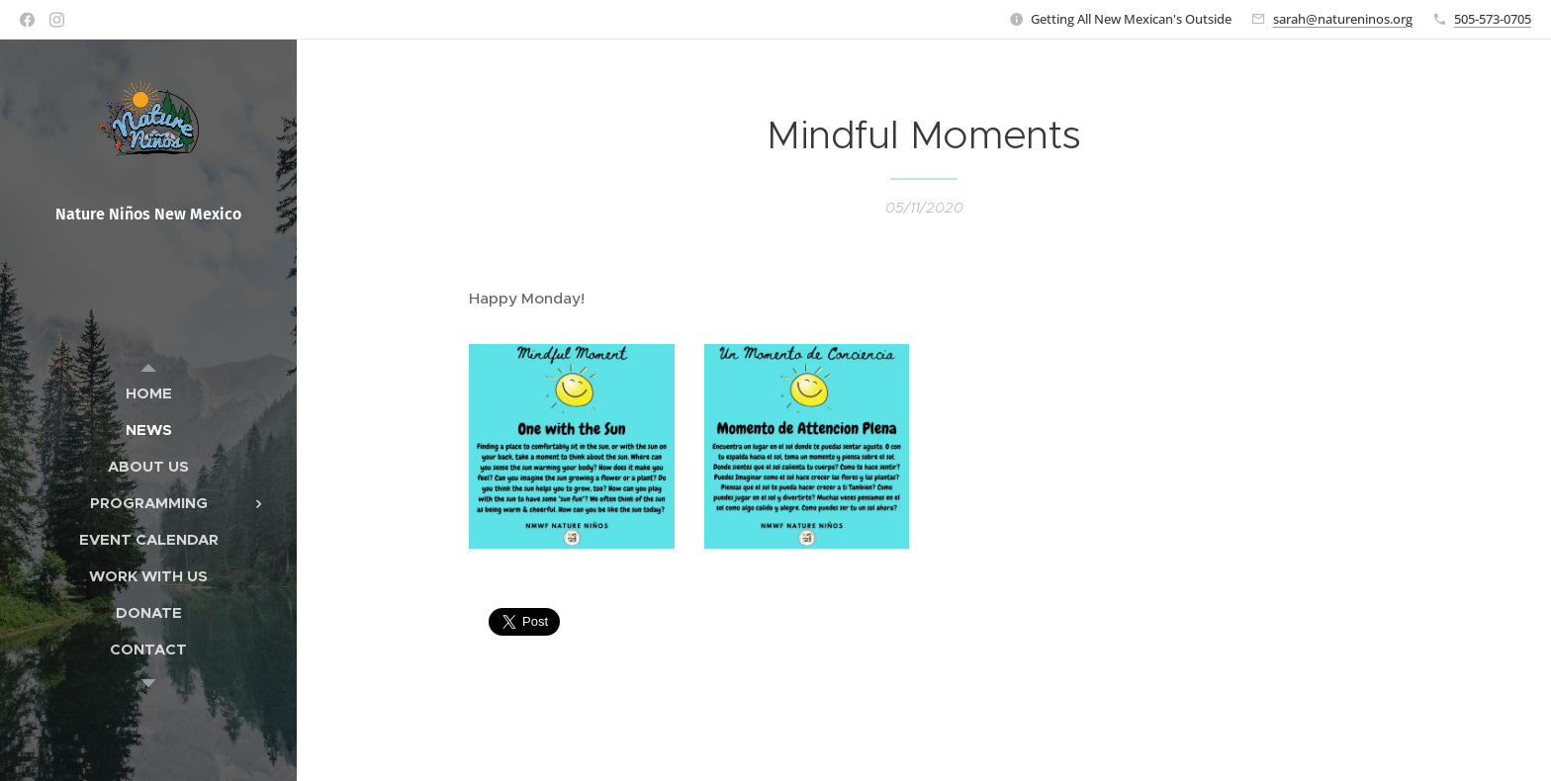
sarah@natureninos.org (1343, 19)
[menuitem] (148, 393)
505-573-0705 (1492, 19)
